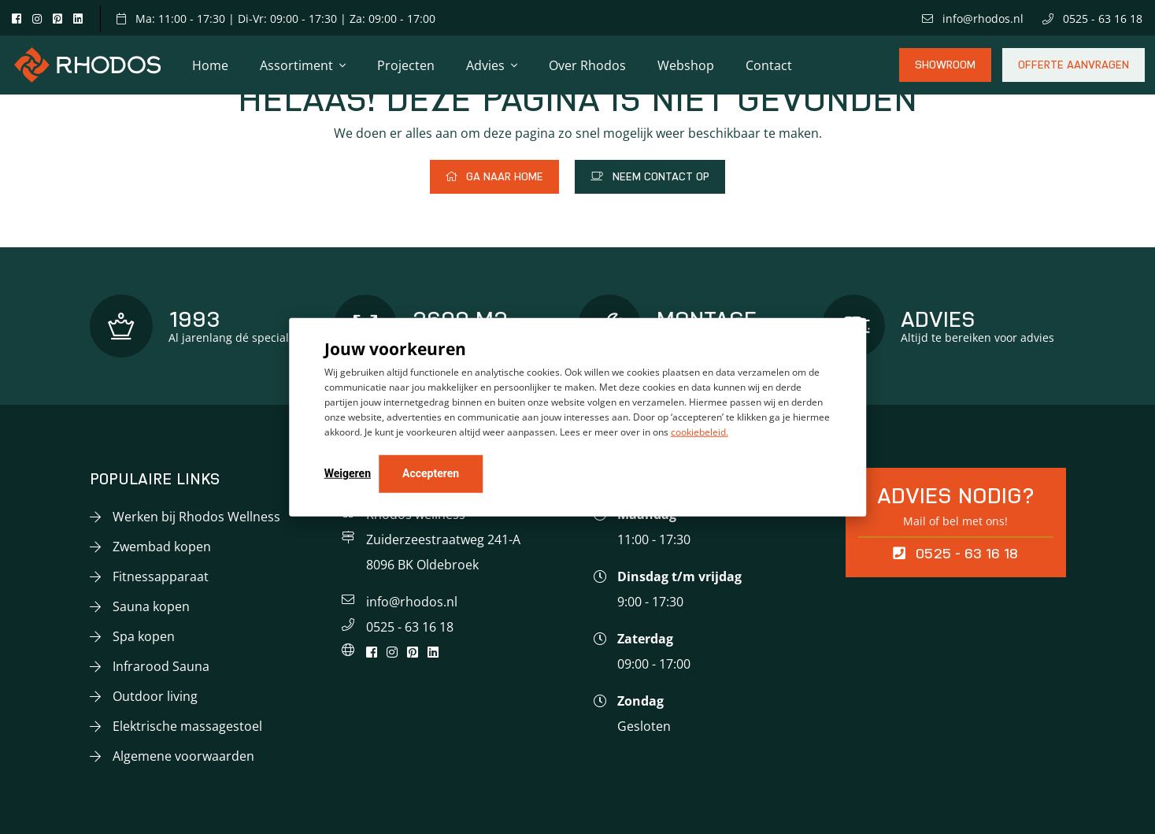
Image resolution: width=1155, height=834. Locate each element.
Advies (485, 65)
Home (210, 65)
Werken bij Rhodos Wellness (196, 516)
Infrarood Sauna (161, 666)
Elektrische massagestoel (187, 726)
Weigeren (347, 473)
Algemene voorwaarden (183, 756)
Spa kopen (144, 636)
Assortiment (296, 65)
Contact (769, 65)
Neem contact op (649, 176)
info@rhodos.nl (973, 18)
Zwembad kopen (162, 546)
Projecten (406, 65)
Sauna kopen (151, 606)
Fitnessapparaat (161, 576)
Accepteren (430, 473)
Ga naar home (494, 176)
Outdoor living (155, 696)
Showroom (945, 70)
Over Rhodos (587, 65)
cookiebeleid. (699, 432)
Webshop (685, 65)
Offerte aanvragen (1073, 70)
